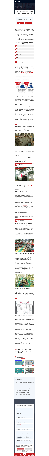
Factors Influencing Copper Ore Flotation (22, 392)
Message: (18, 440)
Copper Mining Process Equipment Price (22, 390)
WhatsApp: (19, 424)
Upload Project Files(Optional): (22, 436)
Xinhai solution (19, 51)
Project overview (20, 48)
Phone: (18, 422)
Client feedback (19, 57)
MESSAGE (28, 23)
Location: (18, 429)
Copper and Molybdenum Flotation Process (23, 385)
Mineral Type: (19, 413)
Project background (20, 45)
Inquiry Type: (19, 409)
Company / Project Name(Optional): (23, 431)
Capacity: (18, 417)
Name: (18, 419)
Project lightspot (19, 54)
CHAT (20, 23)
